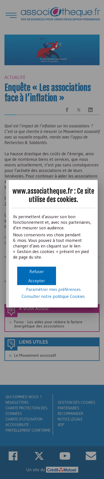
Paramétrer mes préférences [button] (53, 289)
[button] (36, 280)
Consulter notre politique (53, 296)
